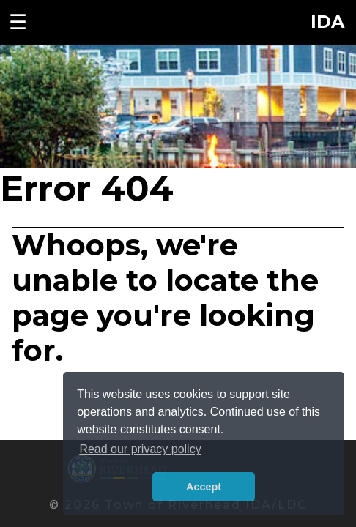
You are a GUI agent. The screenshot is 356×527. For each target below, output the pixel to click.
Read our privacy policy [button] (140, 449)
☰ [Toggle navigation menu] (18, 22)
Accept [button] (203, 487)
